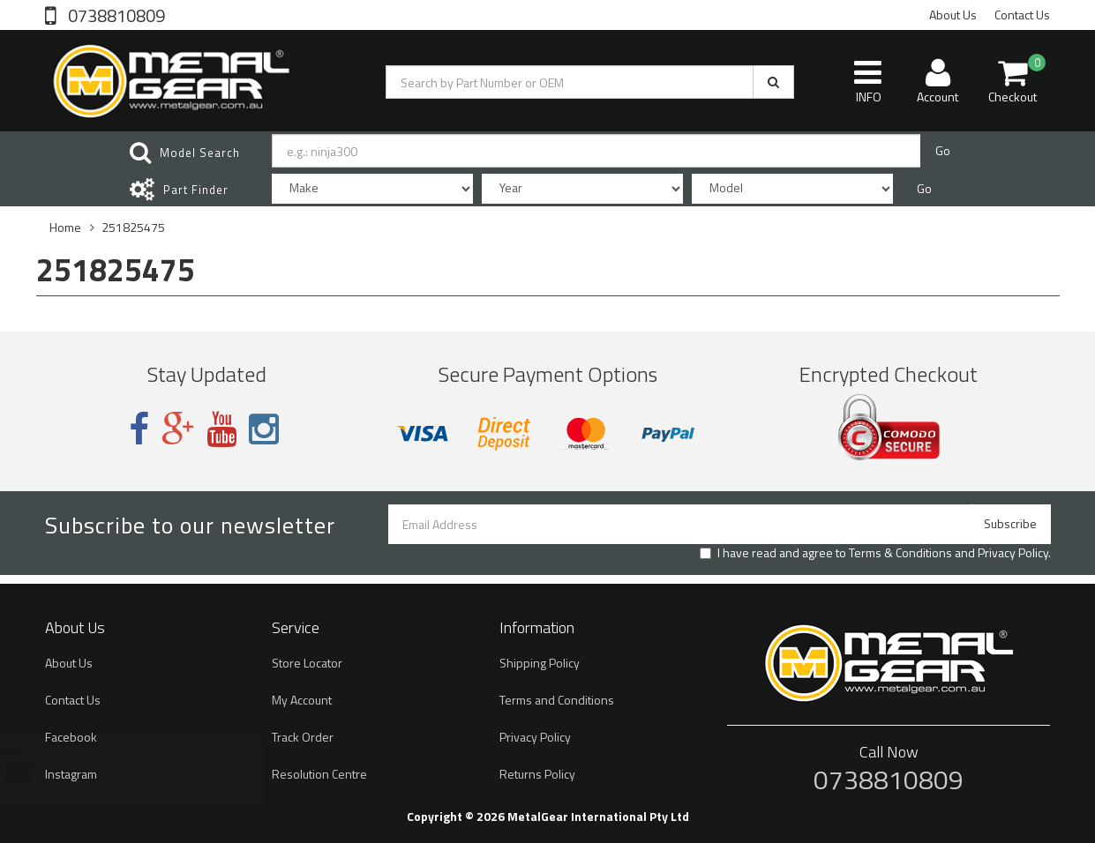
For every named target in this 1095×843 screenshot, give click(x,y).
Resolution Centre (319, 774)
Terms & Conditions (900, 552)
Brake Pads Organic (115, 773)
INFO (867, 81)
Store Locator (307, 662)
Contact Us (1022, 14)
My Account (302, 699)
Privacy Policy (1013, 552)
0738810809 (114, 14)
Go (942, 150)
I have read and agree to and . (875, 553)
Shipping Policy (539, 662)
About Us (953, 14)
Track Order (303, 736)
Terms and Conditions (556, 699)
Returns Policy (537, 774)
